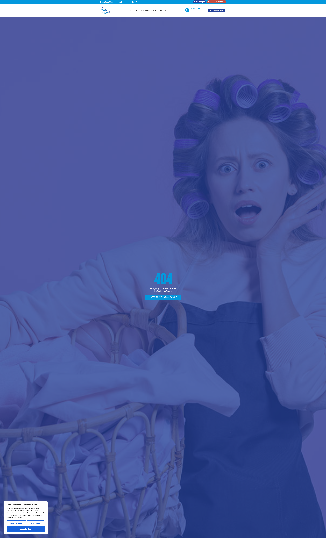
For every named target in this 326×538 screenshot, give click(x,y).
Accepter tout (25, 529)
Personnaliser (16, 523)
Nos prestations (148, 10)
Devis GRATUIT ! (195, 9)
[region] (26, 517)
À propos (132, 10)
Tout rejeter (35, 523)
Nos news (163, 10)
